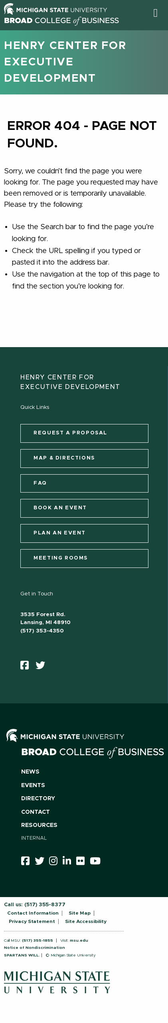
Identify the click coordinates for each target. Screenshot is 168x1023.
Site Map (80, 913)
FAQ (40, 483)
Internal (34, 838)
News (30, 772)
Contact (35, 812)
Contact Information (33, 913)
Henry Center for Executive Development (65, 62)
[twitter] (43, 667)
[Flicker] (83, 862)
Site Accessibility (86, 921)
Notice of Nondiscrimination (34, 948)
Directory (38, 798)
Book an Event (60, 508)
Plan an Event (60, 533)
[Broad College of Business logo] (61, 27)
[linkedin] (69, 862)
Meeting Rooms (61, 558)
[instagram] (56, 862)
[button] (155, 12)
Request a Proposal (70, 433)
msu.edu (79, 940)
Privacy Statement (32, 921)
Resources (39, 825)
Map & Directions (64, 458)
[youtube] (98, 862)
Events (33, 785)
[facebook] (27, 667)
